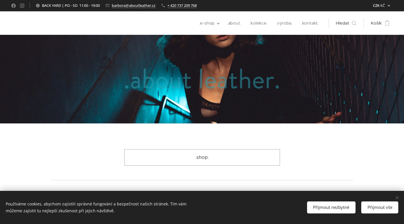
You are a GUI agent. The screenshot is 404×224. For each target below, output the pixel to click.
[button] (346, 23)
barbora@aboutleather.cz (133, 5)
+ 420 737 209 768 (182, 5)
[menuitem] (208, 23)
